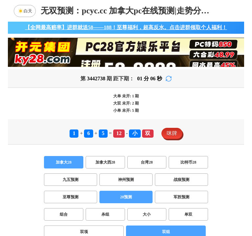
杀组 (105, 214)
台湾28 (147, 162)
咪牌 (172, 133)
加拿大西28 (105, 162)
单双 (188, 214)
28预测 (126, 197)
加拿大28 (64, 162)
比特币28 (188, 162)
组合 (64, 214)
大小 (147, 214)
